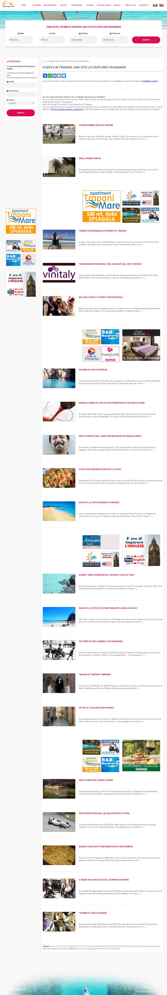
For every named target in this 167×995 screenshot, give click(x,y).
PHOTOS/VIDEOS (104, 5)
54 (60, 949)
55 (62, 949)
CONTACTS (143, 5)
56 (65, 949)
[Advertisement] (21, 164)
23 (96, 946)
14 (74, 946)
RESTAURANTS (50, 5)
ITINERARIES (76, 5)
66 (94, 949)
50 (49, 949)
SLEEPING (36, 5)
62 (83, 949)
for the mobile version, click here (67, 109)
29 (112, 946)
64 (89, 949)
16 (79, 946)
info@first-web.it (150, 81)
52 (54, 949)
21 (91, 946)
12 (69, 946)
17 (81, 946)
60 (78, 949)
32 (119, 946)
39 (138, 946)
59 (76, 949)
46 (157, 946)
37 (132, 946)
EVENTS (117, 5)
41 (143, 946)
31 (117, 946)
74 (114, 949)
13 (71, 946)
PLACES (63, 5)
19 (86, 946)
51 (52, 949)
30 (114, 946)
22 (93, 946)
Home (45, 61)
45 (154, 946)
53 (57, 949)
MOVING (90, 5)
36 (130, 946)
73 (112, 949)
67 (96, 949)
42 (146, 946)
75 (117, 949)
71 (107, 949)
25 (101, 946)
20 (88, 946)
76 (119, 949)
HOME (23, 5)
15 (76, 946)
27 (106, 946)
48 (44, 949)
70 (104, 949)
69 (102, 949)
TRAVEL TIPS (130, 5)
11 (67, 946)
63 (86, 949)
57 (67, 949)
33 (122, 946)
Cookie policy (140, 991)
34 (125, 946)
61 (81, 949)
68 (99, 949)
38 (135, 946)
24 (98, 946)
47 (160, 946)
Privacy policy (153, 991)
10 (65, 946)
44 (151, 946)
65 (91, 949)
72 (109, 949)
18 (83, 946)
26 (104, 946)
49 (47, 949)
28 (109, 946)
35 (127, 946)
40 (140, 946)
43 (148, 946)
